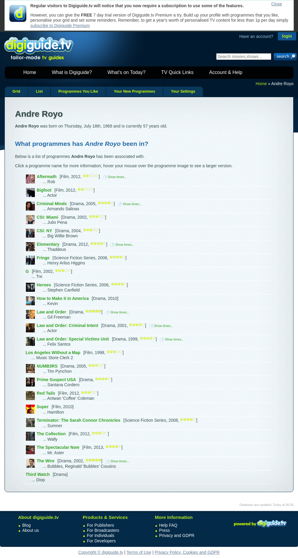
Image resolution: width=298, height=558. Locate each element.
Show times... (115, 177)
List (39, 91)
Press (164, 530)
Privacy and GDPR (176, 535)
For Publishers (100, 525)
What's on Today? (127, 72)
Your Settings (183, 91)
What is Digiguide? (72, 72)
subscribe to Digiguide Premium (60, 25)
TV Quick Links (177, 72)
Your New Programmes (134, 91)
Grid (16, 91)
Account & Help (225, 72)
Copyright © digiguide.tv (100, 552)
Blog (26, 525)
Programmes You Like (78, 91)
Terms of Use (139, 552)
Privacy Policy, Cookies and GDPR (187, 552)
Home (29, 72)
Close (276, 4)
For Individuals (100, 535)
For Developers (101, 540)
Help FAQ (168, 525)
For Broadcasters (103, 530)
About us (30, 530)
